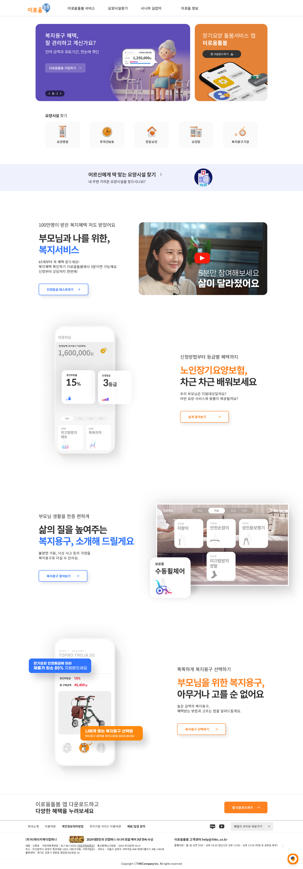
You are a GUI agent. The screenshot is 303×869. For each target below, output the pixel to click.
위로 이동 (293, 859)
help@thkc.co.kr (214, 839)
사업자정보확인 (86, 845)
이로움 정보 (189, 8)
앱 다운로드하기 (219, 54)
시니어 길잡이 (151, 8)
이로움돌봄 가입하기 (62, 68)
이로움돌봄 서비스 (81, 8)
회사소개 (33, 826)
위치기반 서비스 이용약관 (105, 826)
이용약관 (50, 826)
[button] (49, 93)
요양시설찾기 (118, 8)
